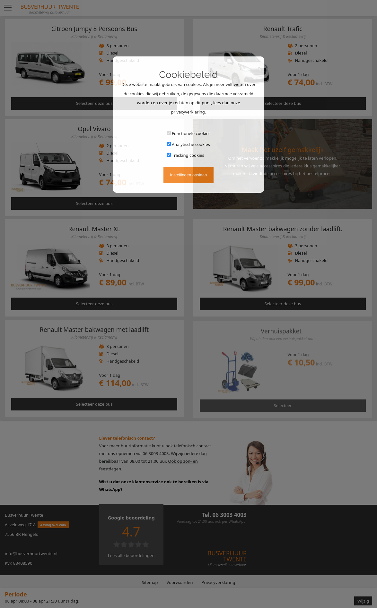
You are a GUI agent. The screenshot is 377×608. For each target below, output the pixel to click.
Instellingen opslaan (188, 175)
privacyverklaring (188, 112)
